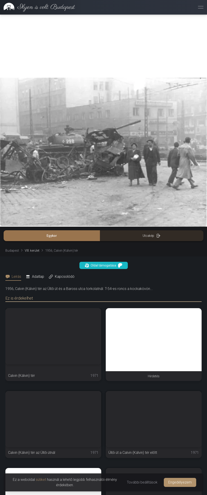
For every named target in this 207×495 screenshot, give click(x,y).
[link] (37, 7)
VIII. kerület (32, 250)
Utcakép (151, 235)
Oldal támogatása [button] (103, 265)
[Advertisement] (103, 46)
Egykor (52, 235)
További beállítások (142, 482)
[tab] (14, 277)
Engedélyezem (180, 482)
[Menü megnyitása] (200, 7)
